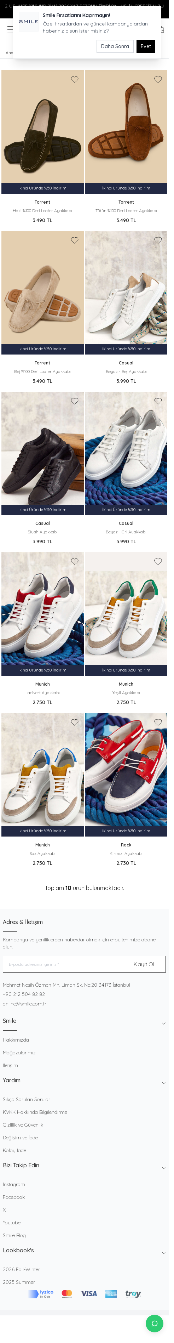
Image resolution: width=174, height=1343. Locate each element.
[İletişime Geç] (154, 1323)
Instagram (14, 1184)
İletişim (10, 1065)
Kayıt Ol (144, 964)
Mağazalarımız (19, 1052)
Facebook (14, 1197)
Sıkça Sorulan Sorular (26, 1099)
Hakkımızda (16, 1040)
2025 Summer (19, 1282)
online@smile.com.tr (24, 1004)
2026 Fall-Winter (21, 1269)
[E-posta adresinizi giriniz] (84, 964)
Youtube (12, 1222)
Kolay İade (14, 1150)
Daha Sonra (115, 46)
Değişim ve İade (20, 1137)
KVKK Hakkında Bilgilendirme (35, 1112)
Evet (146, 46)
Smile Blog (14, 1235)
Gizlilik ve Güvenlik (23, 1125)
